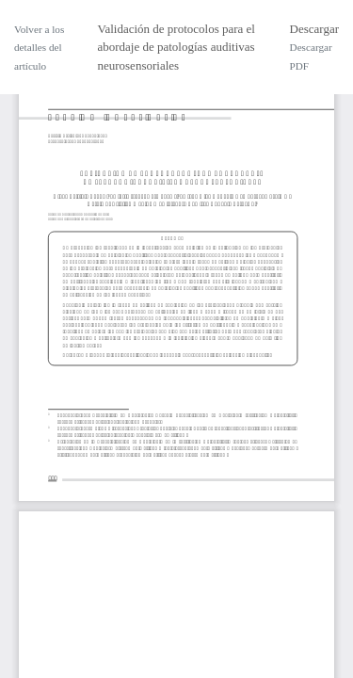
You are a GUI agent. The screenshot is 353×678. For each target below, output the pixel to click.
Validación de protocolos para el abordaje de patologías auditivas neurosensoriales (176, 47)
